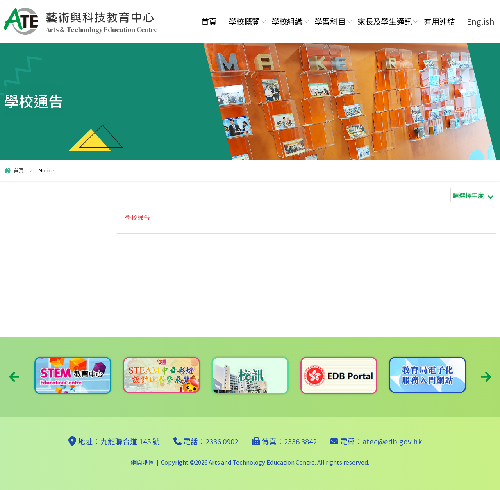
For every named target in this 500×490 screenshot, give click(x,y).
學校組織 (287, 21)
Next (486, 377)
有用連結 (439, 21)
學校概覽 (244, 21)
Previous (14, 377)
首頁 (209, 21)
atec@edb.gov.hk (392, 441)
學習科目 (330, 21)
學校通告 (137, 217)
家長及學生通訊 (384, 21)
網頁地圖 (142, 462)
